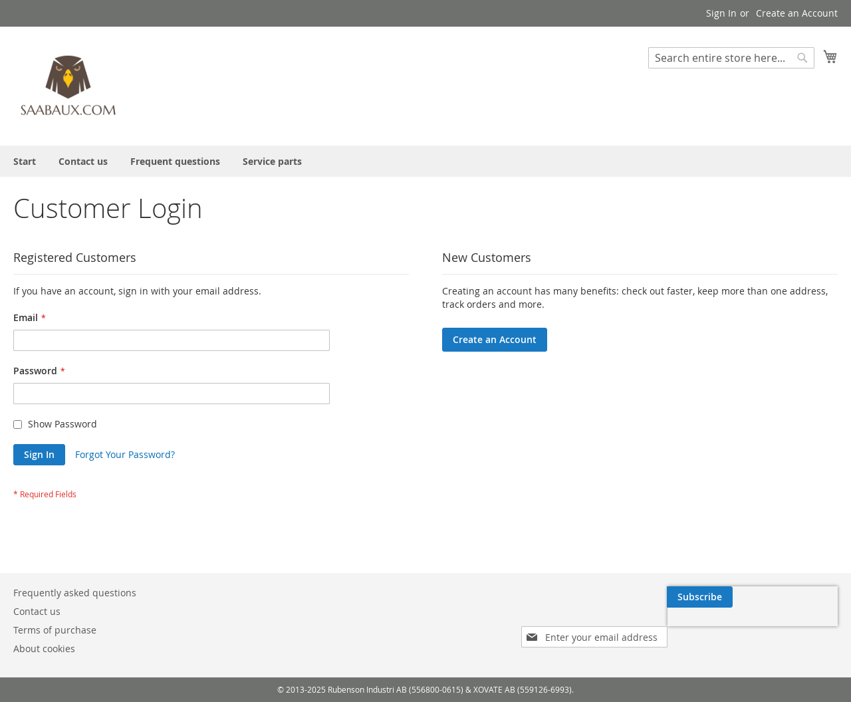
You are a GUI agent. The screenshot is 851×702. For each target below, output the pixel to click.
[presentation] (711, 627)
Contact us (37, 611)
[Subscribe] (805, 597)
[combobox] (731, 57)
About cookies (44, 648)
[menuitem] (24, 161)
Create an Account (797, 13)
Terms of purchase (54, 630)
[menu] (425, 161)
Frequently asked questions (74, 592)
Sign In (721, 13)
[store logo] (69, 85)
